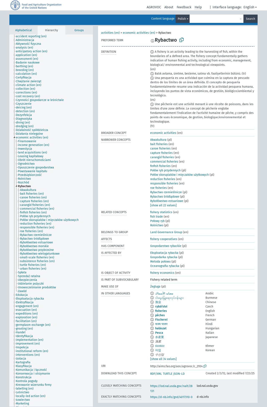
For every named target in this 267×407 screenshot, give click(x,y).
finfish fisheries (160, 166)
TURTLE (167, 374)
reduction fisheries (162, 179)
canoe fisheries (160, 148)
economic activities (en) (139, 33)
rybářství (161, 306)
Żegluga (155, 286)
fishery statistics (161, 212)
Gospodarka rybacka (163, 257)
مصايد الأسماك (164, 293)
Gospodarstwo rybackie (165, 246)
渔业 (158, 302)
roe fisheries (158, 188)
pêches (160, 315)
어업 (158, 350)
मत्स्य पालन (161, 324)
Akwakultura (158, 140)
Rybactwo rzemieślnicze (166, 192)
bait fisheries (159, 144)
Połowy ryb (157, 221)
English (248, 7)
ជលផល (159, 346)
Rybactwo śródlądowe (164, 196)
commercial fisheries (164, 161)
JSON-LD (179, 374)
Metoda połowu (160, 261)
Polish (182, 19)
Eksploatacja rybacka (164, 253)
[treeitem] (33, 36)
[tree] (51, 221)
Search (250, 19)
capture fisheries (161, 153)
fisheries (161, 311)
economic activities (163, 133)
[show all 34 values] (163, 359)
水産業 (159, 337)
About (168, 7)
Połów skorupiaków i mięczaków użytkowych (179, 175)
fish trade (156, 216)
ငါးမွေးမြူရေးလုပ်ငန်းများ (169, 298)
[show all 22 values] (163, 205)
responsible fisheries (164, 183)
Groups (79, 30)
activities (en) (110, 33)
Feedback (184, 7)
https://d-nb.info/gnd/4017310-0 (171, 397)
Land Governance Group (166, 232)
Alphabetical (23, 30)
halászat (160, 328)
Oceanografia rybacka (164, 266)
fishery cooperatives (163, 239)
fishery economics (162, 273)
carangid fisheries (162, 157)
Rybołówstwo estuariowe (166, 201)
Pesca (159, 333)
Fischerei (161, 319)
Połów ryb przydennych (165, 170)
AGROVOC (154, 7)
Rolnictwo (156, 225)
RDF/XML (156, 374)
